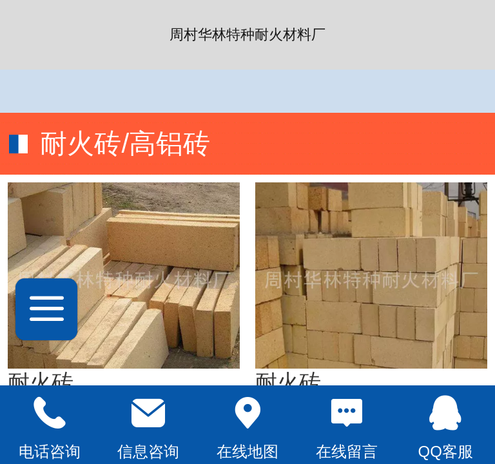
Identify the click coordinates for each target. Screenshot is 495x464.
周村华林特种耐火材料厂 (247, 34)
